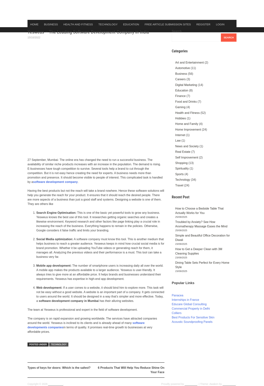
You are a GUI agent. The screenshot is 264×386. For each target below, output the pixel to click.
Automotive (182, 68)
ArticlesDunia (55, 384)
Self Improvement (186, 157)
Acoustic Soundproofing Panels (192, 321)
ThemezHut (229, 384)
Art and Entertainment (189, 62)
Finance (180, 96)
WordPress (191, 384)
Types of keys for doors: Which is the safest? (59, 367)
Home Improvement (188, 129)
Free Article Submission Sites (168, 24)
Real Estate (182, 151)
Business (51, 24)
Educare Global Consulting (189, 304)
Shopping (181, 163)
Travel (179, 185)
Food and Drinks (186, 101)
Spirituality (182, 168)
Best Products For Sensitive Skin (193, 317)
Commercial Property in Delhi (191, 308)
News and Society (187, 146)
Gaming (180, 107)
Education (131, 24)
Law (178, 140)
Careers (180, 79)
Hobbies (180, 118)
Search (177, 31)
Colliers (177, 313)
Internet (180, 135)
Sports (179, 174)
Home (34, 24)
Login (220, 24)
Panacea (177, 295)
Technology (108, 24)
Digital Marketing (186, 84)
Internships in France (185, 299)
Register (203, 24)
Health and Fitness (78, 24)
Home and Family (186, 123)
